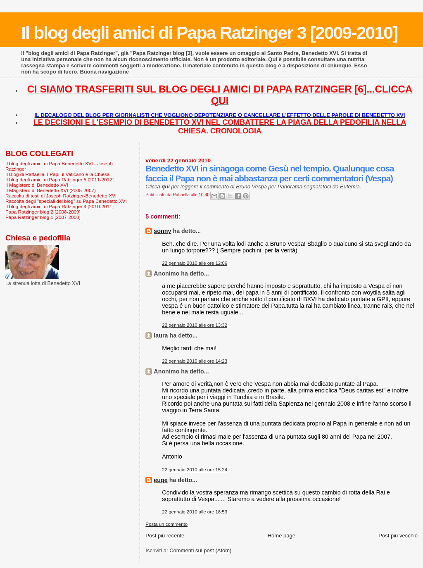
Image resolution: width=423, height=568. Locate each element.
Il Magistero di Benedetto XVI (36, 185)
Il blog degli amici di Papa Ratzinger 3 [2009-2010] (209, 33)
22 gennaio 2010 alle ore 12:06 (194, 263)
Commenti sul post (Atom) (200, 550)
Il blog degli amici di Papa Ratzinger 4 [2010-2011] (59, 206)
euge (160, 480)
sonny (162, 231)
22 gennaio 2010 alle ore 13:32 (194, 325)
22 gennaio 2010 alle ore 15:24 (194, 469)
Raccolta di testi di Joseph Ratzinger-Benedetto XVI (60, 195)
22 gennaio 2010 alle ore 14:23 (194, 361)
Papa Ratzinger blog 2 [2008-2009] (43, 211)
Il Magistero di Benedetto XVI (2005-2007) (50, 190)
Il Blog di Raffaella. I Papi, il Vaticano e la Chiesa (57, 174)
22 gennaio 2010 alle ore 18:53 (194, 511)
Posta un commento (166, 524)
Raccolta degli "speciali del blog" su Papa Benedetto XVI (66, 201)
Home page (281, 535)
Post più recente (164, 535)
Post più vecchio (398, 535)
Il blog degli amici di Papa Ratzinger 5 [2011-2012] (59, 179)
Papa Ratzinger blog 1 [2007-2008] (43, 217)
